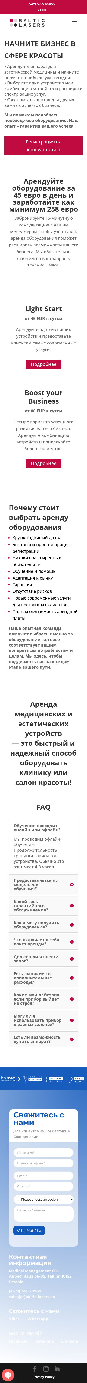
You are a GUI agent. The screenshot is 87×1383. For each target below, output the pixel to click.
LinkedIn (69, 1341)
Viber (14, 1319)
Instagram (44, 1341)
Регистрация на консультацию (43, 145)
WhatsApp (37, 1319)
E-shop (41, 10)
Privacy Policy (43, 1377)
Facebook (18, 1341)
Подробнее (43, 364)
